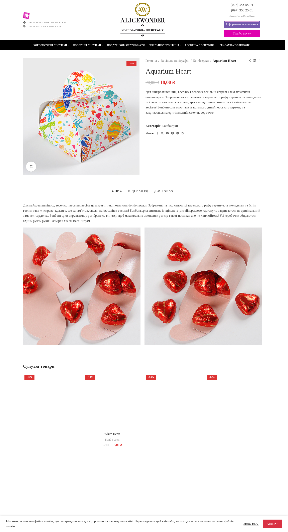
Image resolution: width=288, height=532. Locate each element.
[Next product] (259, 60)
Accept (272, 523)
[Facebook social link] (157, 133)
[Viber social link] (183, 133)
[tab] (117, 189)
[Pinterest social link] (172, 133)
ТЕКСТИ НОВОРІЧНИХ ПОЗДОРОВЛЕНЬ (44, 22)
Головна (151, 60)
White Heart (112, 434)
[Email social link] (167, 133)
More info (251, 523)
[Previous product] (250, 60)
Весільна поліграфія (175, 60)
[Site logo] (142, 19)
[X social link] (162, 133)
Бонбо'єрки (201, 60)
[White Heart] (112, 401)
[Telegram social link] (177, 133)
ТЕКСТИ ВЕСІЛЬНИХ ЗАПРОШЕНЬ (42, 26)
